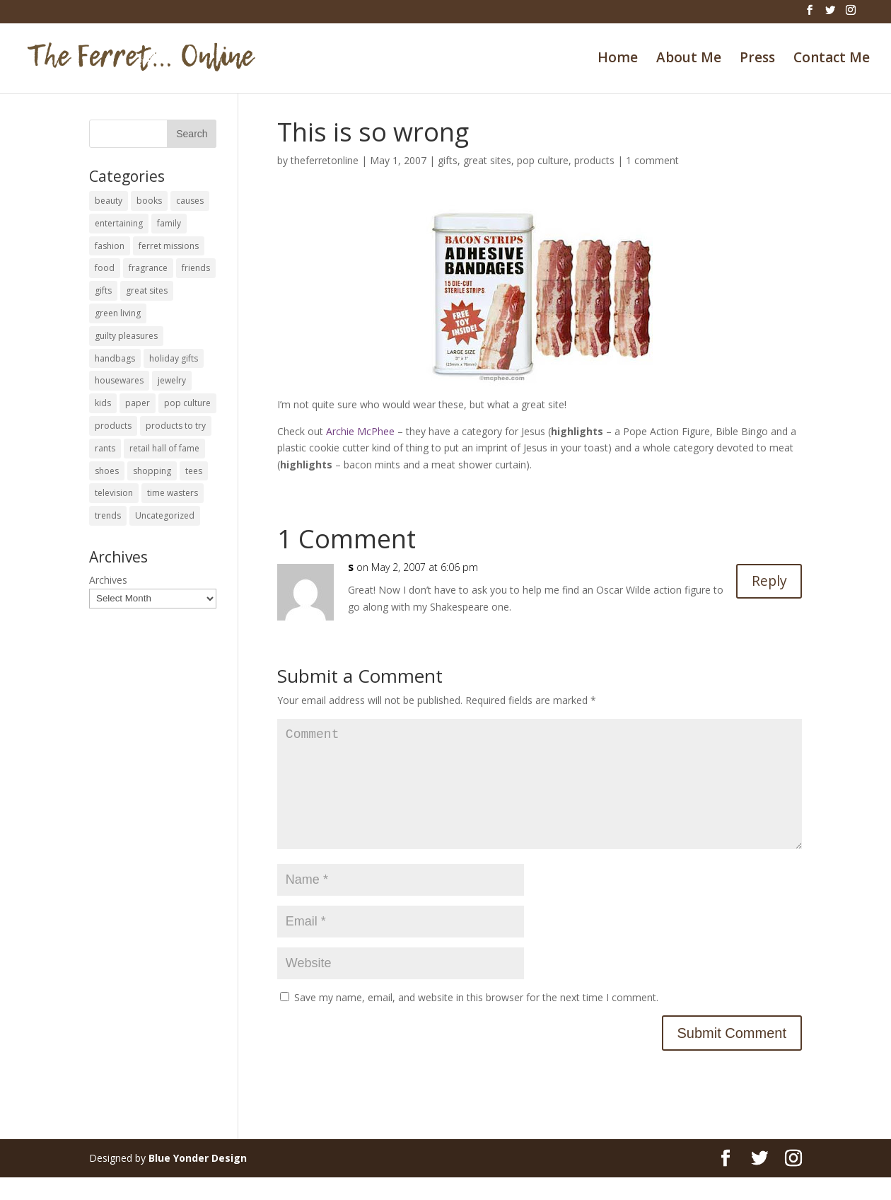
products (594, 160)
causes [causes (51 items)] (190, 201)
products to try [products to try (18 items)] (176, 426)
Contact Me (831, 59)
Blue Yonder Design (197, 1180)
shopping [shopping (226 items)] (152, 471)
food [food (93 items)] (105, 268)
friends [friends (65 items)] (196, 268)
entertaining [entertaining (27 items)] (119, 223)
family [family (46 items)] (169, 223)
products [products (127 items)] (113, 426)
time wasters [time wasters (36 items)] (172, 493)
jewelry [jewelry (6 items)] (172, 380)
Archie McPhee (360, 431)
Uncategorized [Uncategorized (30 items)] (164, 515)
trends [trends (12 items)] (108, 515)
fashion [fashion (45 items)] (109, 246)
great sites (487, 160)
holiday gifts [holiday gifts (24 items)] (173, 358)
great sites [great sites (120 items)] (147, 290)
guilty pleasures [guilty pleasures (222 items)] (126, 336)
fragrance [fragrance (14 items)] (148, 268)
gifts (448, 160)
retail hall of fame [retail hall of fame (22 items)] (164, 448)
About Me (688, 59)
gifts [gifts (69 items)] (103, 290)
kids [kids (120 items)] (103, 403)
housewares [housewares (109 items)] (119, 380)
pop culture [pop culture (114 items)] (187, 403)
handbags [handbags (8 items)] (115, 358)
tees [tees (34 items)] (193, 471)
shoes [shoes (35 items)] (107, 471)
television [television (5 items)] (114, 493)
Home (618, 59)
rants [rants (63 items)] (105, 448)
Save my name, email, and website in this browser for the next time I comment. (476, 1020)
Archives (108, 580)
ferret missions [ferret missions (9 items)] (169, 246)
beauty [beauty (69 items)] (108, 201)
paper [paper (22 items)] (137, 403)
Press (757, 59)
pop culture (543, 160)
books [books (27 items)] (149, 201)
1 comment (652, 160)
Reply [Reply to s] (768, 581)
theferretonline (325, 160)
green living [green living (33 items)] (118, 313)
